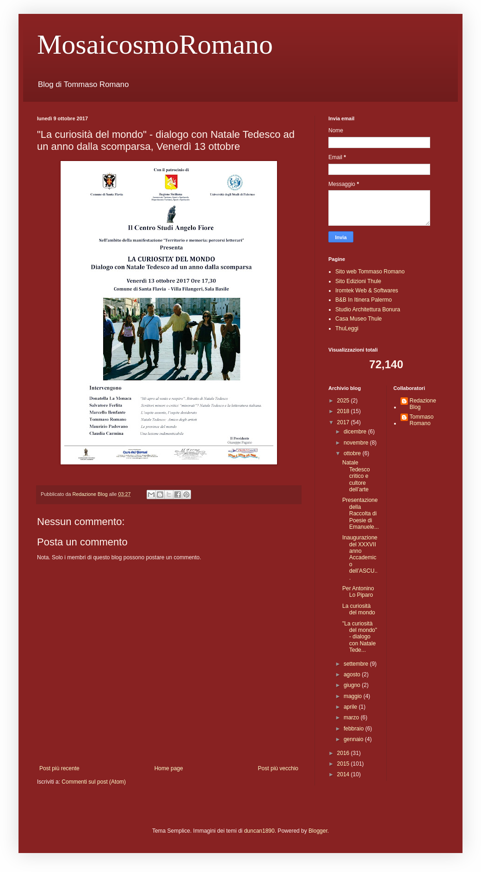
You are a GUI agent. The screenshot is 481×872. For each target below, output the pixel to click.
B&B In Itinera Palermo (363, 300)
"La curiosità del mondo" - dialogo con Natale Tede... (359, 637)
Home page (168, 768)
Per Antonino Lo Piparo (358, 591)
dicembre (356, 431)
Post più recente (59, 768)
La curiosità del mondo (358, 609)
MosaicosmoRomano (155, 44)
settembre (357, 664)
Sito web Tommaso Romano (370, 271)
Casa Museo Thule (358, 318)
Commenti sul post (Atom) (94, 782)
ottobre (353, 453)
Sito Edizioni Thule (358, 281)
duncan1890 (259, 831)
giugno (353, 685)
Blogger (317, 831)
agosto (353, 674)
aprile (351, 707)
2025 (344, 400)
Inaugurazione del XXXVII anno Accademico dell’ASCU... (359, 557)
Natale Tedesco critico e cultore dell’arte (356, 476)
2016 (344, 753)
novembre (357, 442)
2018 (344, 411)
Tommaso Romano (422, 420)
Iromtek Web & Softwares (366, 290)
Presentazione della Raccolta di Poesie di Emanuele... (360, 513)
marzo (352, 717)
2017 (344, 422)
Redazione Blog (423, 403)
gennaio (354, 739)
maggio (354, 696)
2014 (344, 774)
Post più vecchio (278, 768)
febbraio (354, 728)
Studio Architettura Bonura (367, 309)
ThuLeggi (346, 328)
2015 (344, 764)
